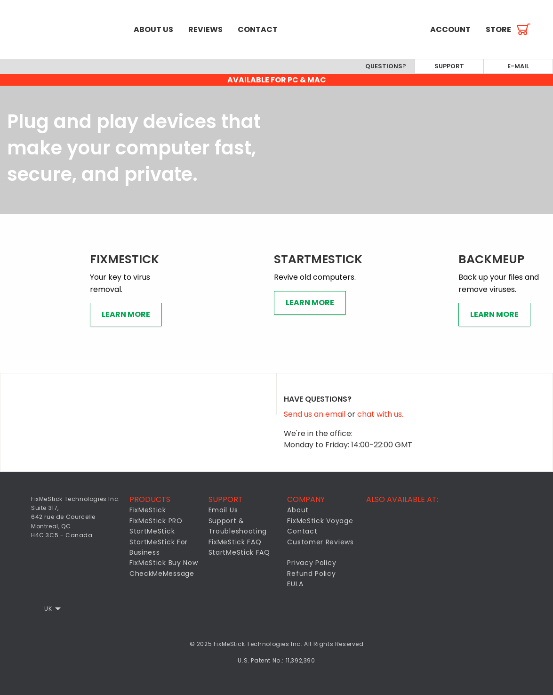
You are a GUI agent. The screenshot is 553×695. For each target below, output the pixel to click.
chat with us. (380, 414)
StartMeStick (152, 531)
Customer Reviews (320, 542)
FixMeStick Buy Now (163, 562)
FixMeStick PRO (156, 520)
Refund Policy (311, 573)
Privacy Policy (311, 562)
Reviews (205, 29)
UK (48, 609)
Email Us (223, 510)
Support (449, 66)
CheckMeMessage (161, 573)
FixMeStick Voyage (320, 520)
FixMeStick (147, 510)
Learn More (126, 314)
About (298, 510)
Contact (258, 29)
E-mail (518, 66)
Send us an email (315, 414)
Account (450, 29)
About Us (153, 29)
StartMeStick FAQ (239, 552)
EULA (295, 584)
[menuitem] (63, 29)
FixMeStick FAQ (235, 542)
